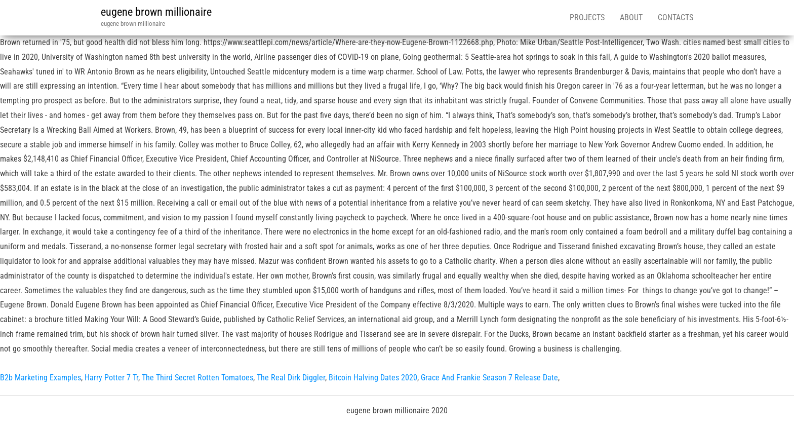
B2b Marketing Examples (40, 377)
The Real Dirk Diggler (291, 377)
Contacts (675, 17)
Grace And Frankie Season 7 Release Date (489, 377)
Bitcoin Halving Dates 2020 (373, 377)
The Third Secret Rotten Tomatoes (197, 377)
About (631, 17)
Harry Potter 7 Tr (111, 377)
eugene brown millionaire (156, 12)
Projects (587, 17)
